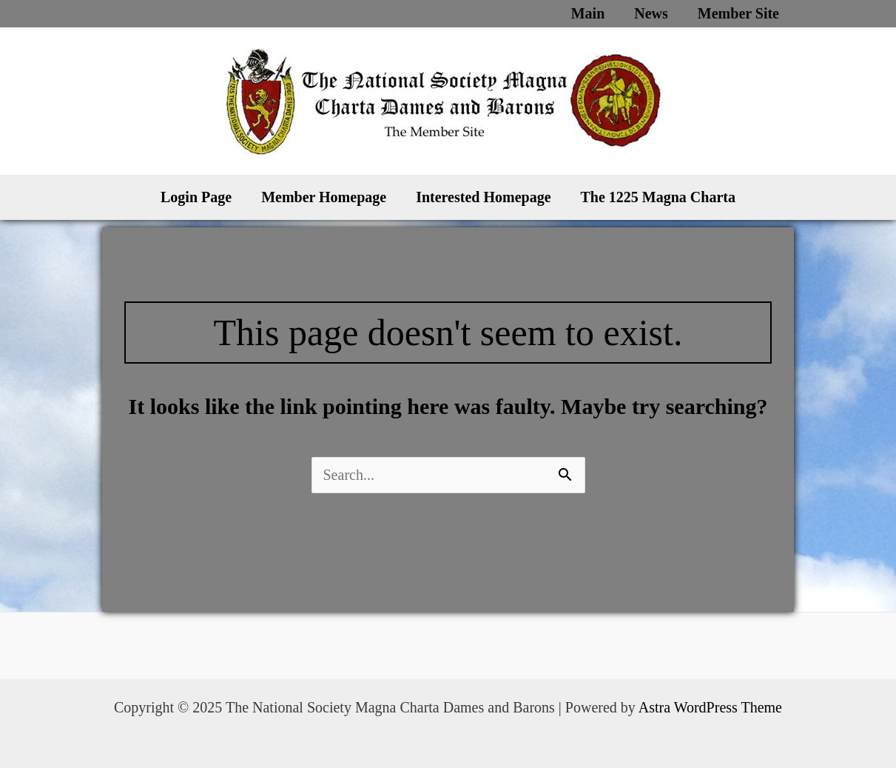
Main (588, 13)
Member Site (738, 13)
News (651, 13)
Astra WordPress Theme (710, 707)
